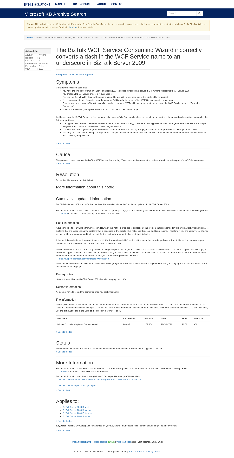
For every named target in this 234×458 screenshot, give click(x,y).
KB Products (82, 4)
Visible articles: (123, 442)
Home (30, 37)
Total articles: (77, 442)
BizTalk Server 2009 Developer (77, 410)
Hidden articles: (100, 442)
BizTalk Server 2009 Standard (77, 416)
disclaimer (73, 27)
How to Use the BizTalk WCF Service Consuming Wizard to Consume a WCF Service (100, 379)
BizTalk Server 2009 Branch (76, 407)
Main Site (61, 4)
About (101, 4)
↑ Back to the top (64, 143)
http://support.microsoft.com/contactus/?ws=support (84, 259)
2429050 (63, 213)
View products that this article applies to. (75, 74)
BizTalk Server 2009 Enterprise (77, 413)
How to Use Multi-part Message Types (77, 385)
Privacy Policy (153, 451)
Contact (117, 4)
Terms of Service (136, 451)
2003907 (63, 371)
